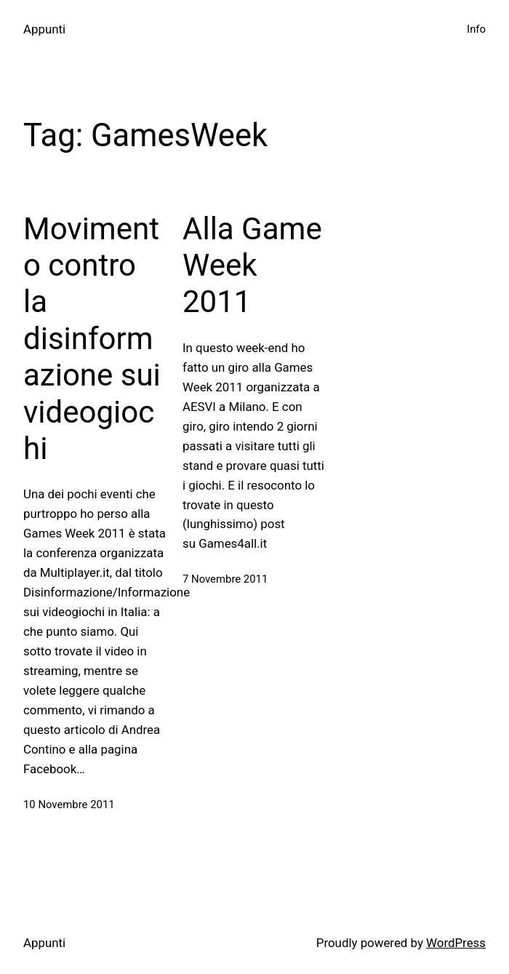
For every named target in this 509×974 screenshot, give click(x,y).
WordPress (456, 942)
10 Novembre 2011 (69, 804)
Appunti (44, 29)
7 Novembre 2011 (225, 579)
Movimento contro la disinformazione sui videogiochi (92, 338)
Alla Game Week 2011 (252, 265)
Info (476, 29)
